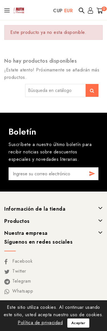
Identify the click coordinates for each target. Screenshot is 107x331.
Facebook (22, 261)
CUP (58, 10)
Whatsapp (22, 291)
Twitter (19, 271)
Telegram (21, 281)
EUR (68, 10)
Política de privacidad (40, 322)
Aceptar (78, 323)
